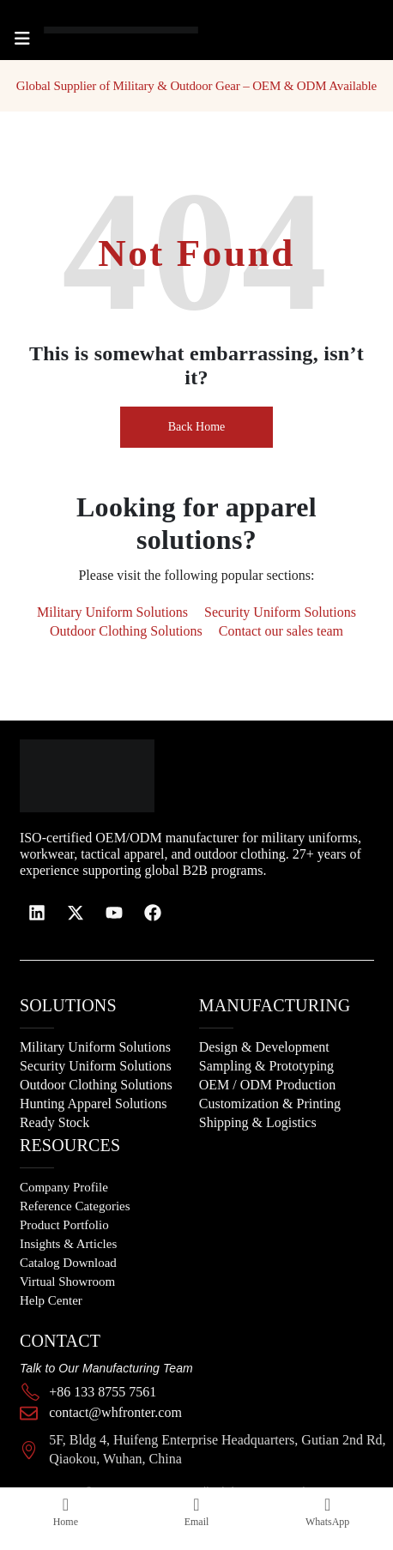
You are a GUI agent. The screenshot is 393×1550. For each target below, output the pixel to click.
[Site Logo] (95, 30)
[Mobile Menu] (22, 38)
